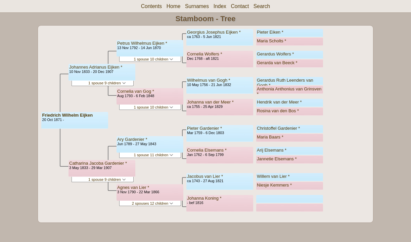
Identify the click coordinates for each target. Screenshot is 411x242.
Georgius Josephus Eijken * (214, 32)
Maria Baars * (270, 136)
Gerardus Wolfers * (275, 53)
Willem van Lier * (273, 176)
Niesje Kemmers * (274, 185)
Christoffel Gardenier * (278, 128)
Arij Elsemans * (271, 150)
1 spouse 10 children (153, 59)
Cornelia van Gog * (135, 91)
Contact (240, 6)
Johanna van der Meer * (210, 102)
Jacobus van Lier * (205, 176)
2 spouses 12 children (152, 203)
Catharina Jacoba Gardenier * (98, 163)
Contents (151, 6)
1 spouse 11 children (153, 155)
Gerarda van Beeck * (277, 62)
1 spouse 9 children (107, 83)
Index (220, 6)
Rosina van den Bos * (278, 110)
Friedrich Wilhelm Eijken (67, 115)
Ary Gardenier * (132, 139)
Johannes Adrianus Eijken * (95, 67)
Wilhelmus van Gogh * (208, 80)
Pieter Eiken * (270, 32)
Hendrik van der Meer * (279, 102)
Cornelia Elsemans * (207, 150)
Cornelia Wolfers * (204, 53)
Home (174, 6)
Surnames (197, 6)
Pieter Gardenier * (204, 128)
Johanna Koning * (204, 198)
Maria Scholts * (271, 40)
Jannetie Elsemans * (277, 158)
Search (262, 6)
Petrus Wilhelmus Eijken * (142, 43)
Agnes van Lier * (133, 187)
